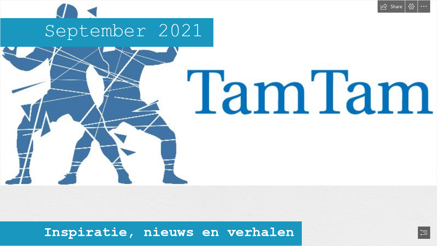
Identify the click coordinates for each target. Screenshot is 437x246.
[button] (391, 6)
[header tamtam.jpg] (218, 93)
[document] (218, 123)
